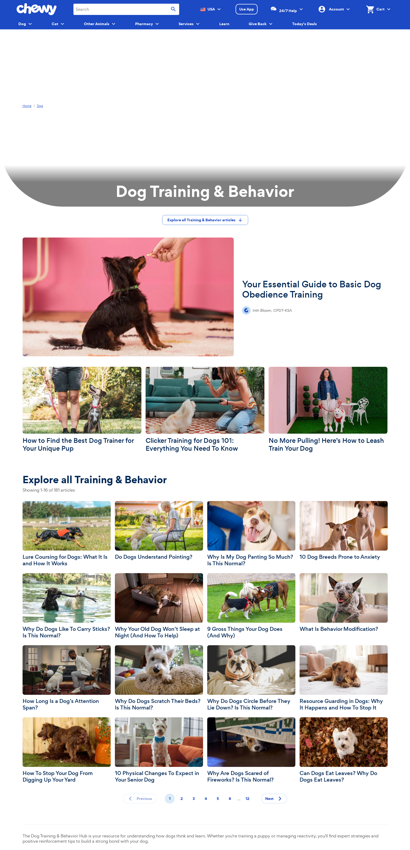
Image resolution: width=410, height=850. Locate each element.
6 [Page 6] (230, 798)
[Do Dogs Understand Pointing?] (159, 530)
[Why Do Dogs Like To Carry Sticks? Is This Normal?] (67, 606)
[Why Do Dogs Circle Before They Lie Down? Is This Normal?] (251, 678)
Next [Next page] (274, 798)
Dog (40, 106)
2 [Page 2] (181, 798)
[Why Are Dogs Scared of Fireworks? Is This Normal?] (251, 750)
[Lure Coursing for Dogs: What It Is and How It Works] (67, 534)
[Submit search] (173, 9)
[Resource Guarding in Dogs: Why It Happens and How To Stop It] (344, 678)
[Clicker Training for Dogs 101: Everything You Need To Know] (205, 410)
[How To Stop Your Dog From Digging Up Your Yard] (67, 750)
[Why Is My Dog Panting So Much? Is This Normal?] (251, 534)
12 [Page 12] (247, 798)
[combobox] (126, 9)
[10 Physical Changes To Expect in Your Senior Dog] (159, 750)
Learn (224, 23)
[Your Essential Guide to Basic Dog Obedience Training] (205, 297)
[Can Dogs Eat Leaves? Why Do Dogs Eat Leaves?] (344, 750)
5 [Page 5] (218, 798)
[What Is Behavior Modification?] (344, 602)
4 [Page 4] (206, 798)
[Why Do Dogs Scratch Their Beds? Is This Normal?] (159, 678)
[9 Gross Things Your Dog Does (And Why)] (251, 606)
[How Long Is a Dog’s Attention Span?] (67, 678)
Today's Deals (304, 23)
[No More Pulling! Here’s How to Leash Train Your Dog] (328, 410)
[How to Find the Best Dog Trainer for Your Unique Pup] (82, 410)
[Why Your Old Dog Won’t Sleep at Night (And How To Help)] (159, 606)
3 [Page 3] (194, 798)
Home (27, 106)
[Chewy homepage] (36, 9)
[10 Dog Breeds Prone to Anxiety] (344, 530)
